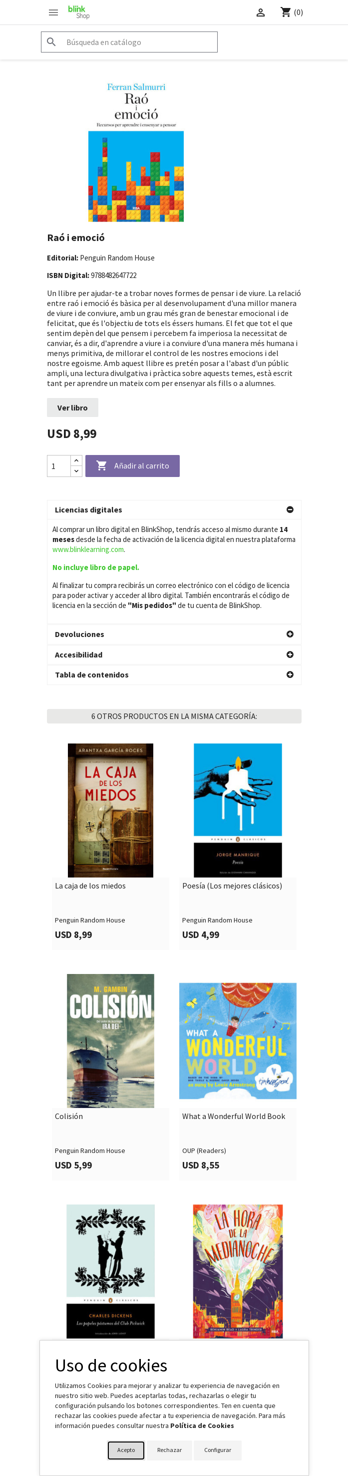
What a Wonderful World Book (233, 1012)
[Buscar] (129, 42)
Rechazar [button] (169, 1450)
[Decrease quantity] (76, 471)
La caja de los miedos (90, 781)
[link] (110, 742)
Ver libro (72, 407)
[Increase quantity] (76, 460)
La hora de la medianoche (225, 1242)
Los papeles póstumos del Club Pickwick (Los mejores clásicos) (108, 1247)
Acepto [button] (126, 1450)
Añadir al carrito (132, 466)
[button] (174, 510)
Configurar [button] (217, 1450)
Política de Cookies (202, 1425)
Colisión (69, 1012)
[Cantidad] (59, 466)
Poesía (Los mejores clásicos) (232, 781)
